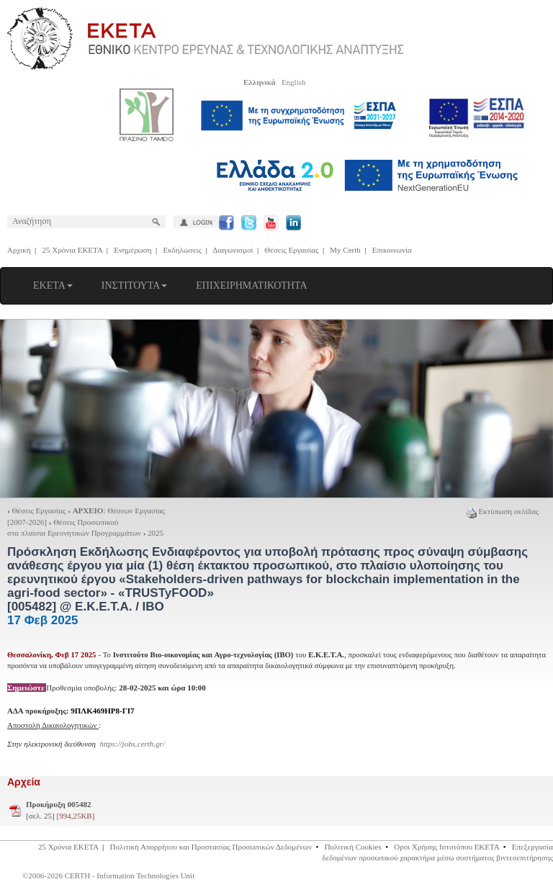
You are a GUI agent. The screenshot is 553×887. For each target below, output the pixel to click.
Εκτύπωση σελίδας (502, 511)
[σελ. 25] (60, 810)
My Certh (345, 250)
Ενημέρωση (132, 250)
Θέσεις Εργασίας (291, 250)
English (294, 82)
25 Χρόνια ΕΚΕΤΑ (72, 250)
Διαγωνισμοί (232, 250)
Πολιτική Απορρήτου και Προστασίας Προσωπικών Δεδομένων (211, 846)
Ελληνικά (259, 82)
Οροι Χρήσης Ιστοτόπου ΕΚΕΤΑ (446, 846)
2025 (155, 532)
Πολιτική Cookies (353, 846)
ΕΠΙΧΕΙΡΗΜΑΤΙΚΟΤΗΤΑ (251, 285)
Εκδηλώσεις (182, 250)
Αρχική (19, 250)
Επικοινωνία (392, 250)
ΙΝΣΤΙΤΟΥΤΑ (135, 285)
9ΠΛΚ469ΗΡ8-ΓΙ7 (102, 710)
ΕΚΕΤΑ (53, 285)
